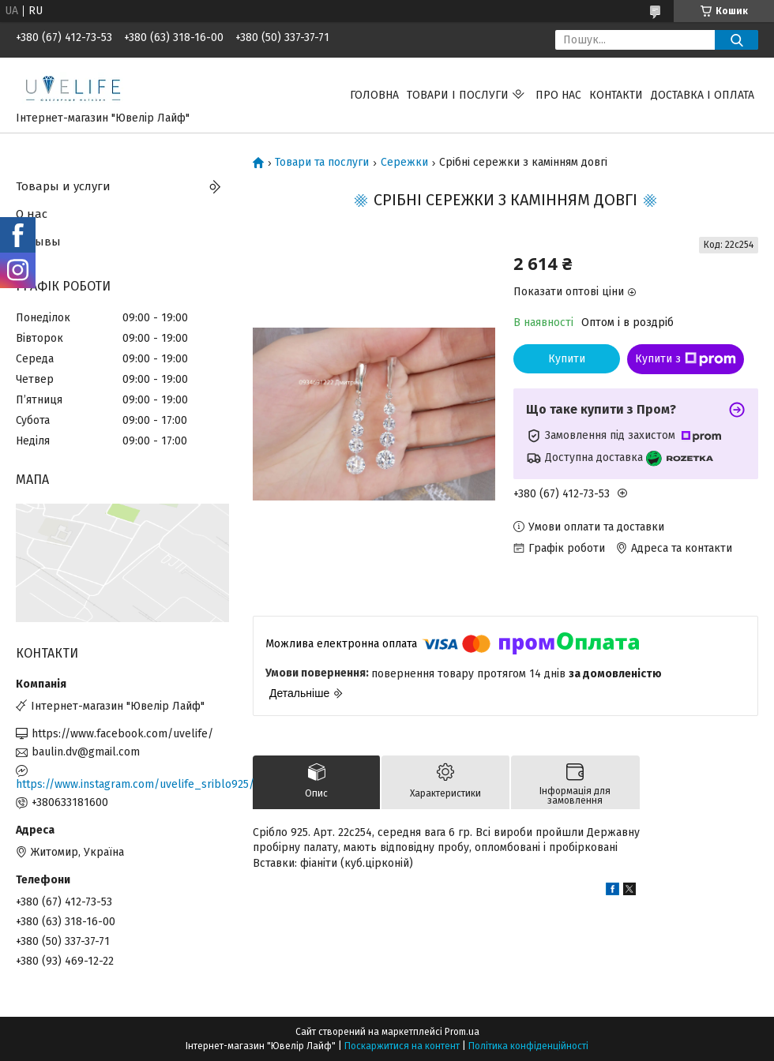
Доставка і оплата (702, 95)
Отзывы (38, 241)
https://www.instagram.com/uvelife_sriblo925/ (122, 784)
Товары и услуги (63, 186)
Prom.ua (462, 1031)
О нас (31, 214)
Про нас (558, 95)
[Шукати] (736, 40)
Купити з (685, 359)
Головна (374, 95)
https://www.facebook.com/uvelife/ (122, 733)
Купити (566, 359)
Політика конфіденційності (528, 1046)
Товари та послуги (322, 162)
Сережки (404, 162)
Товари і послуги (458, 95)
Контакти (616, 95)
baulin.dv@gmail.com (86, 752)
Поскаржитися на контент (402, 1046)
